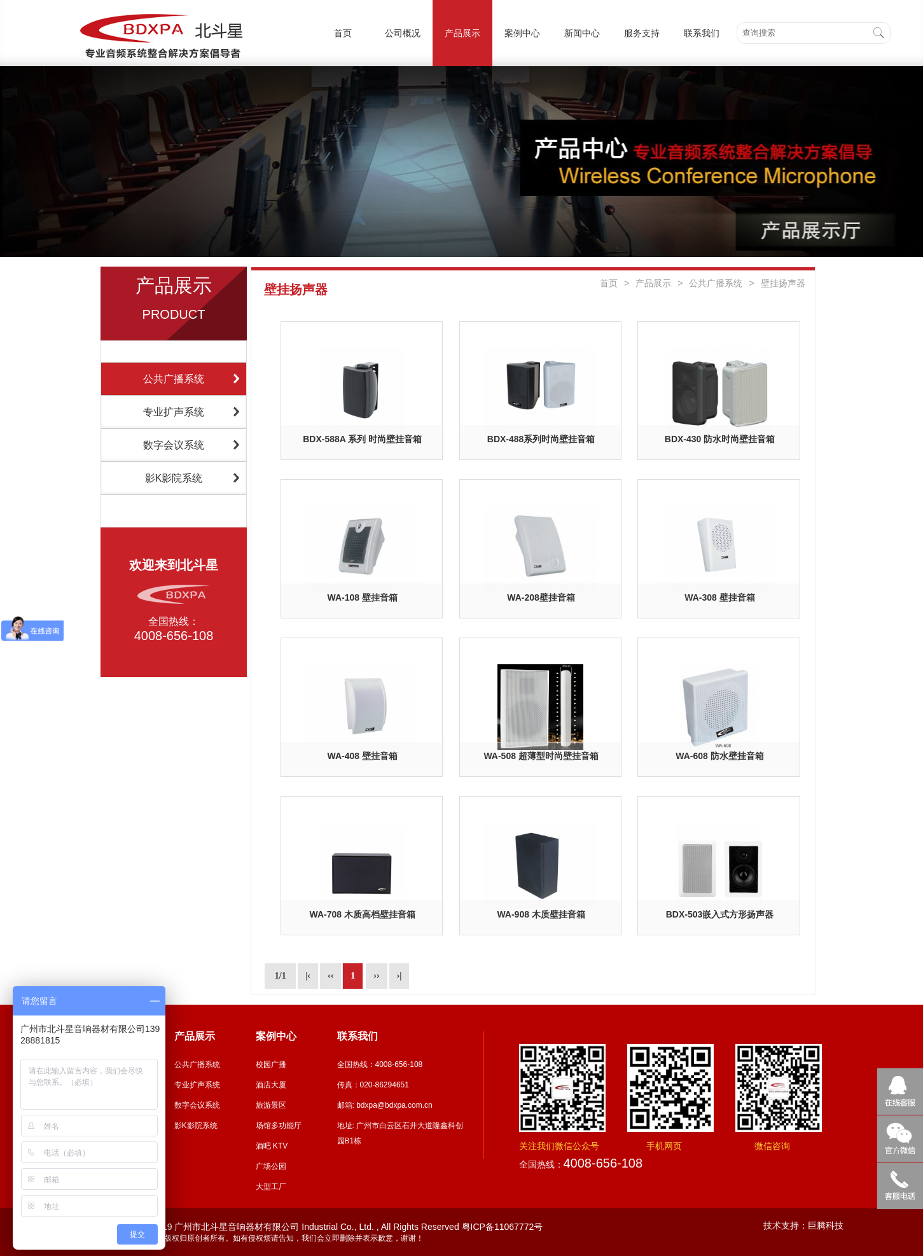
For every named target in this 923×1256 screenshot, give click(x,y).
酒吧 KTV (272, 1145)
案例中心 (522, 33)
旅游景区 (271, 1105)
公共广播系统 (173, 378)
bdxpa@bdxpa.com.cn (394, 1105)
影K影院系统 (174, 478)
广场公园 (271, 1166)
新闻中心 (582, 33)
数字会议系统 (173, 445)
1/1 (280, 975)
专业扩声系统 (173, 412)
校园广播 (271, 1064)
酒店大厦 (271, 1084)
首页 (343, 33)
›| (399, 975)
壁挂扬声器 (783, 283)
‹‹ (330, 975)
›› (376, 975)
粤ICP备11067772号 (502, 1227)
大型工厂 (271, 1186)
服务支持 (642, 33)
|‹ (307, 975)
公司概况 (402, 33)
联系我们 (701, 33)
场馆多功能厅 (279, 1125)
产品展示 (462, 33)
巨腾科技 (825, 1225)
